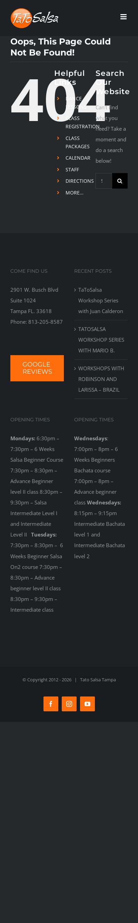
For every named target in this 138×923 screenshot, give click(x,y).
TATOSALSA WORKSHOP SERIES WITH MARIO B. (101, 339)
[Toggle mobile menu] (124, 16)
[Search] (120, 181)
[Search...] (104, 181)
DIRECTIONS (80, 181)
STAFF (72, 169)
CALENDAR (78, 157)
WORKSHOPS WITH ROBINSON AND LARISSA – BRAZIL (101, 379)
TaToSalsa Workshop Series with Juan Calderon (100, 300)
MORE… (74, 192)
